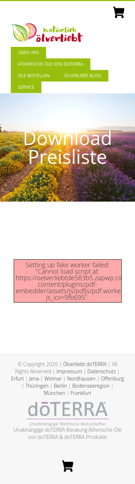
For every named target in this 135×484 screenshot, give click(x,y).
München (55, 393)
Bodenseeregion (90, 385)
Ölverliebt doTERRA (85, 364)
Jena (34, 378)
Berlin (60, 385)
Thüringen (37, 385)
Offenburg (112, 378)
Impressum (69, 371)
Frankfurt (81, 393)
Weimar (53, 378)
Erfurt (17, 378)
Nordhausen (81, 378)
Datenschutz (101, 371)
